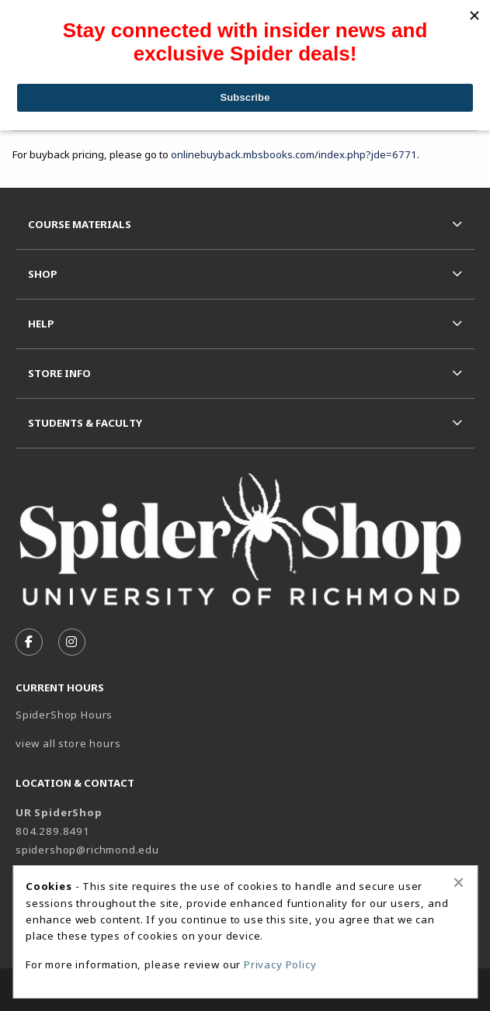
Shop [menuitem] (42, 274)
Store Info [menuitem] (59, 373)
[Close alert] (458, 882)
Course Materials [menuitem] (79, 224)
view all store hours (68, 743)
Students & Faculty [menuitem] (85, 423)
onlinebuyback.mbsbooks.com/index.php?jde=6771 (294, 154)
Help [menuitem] (41, 324)
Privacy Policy (280, 964)
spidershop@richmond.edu (87, 850)
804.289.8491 (53, 831)
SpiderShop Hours (64, 715)
